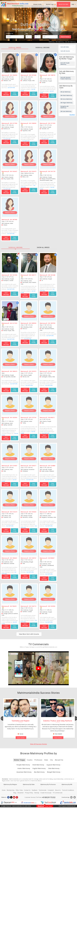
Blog (14, 793)
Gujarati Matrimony (53, 765)
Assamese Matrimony (24, 772)
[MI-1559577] (29, 453)
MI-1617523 (13, 323)
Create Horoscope (45, 793)
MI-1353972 (32, 371)
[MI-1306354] (10, 63)
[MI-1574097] (10, 453)
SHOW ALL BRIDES (14, 47)
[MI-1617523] (10, 311)
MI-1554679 (32, 171)
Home (3, 790)
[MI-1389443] (48, 499)
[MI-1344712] (29, 593)
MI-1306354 (13, 75)
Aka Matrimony (39, 772)
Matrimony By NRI (67, 785)
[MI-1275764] (29, 405)
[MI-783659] (10, 593)
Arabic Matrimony (24, 768)
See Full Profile (11, 87)
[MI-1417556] (10, 111)
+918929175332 (48, 797)
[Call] (17, 55)
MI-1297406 (32, 75)
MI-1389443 (51, 512)
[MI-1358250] (29, 111)
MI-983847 (51, 558)
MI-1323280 (51, 371)
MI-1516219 (13, 512)
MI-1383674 (13, 371)
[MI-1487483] (10, 207)
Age (27, 33)
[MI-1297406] (29, 63)
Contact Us (27, 790)
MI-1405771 (32, 275)
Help (74, 4)
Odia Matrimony (53, 768)
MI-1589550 (32, 323)
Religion (44, 33)
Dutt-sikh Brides (65, 47)
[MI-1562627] (10, 159)
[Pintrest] (17, 797)
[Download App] (71, 797)
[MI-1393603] (29, 499)
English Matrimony (39, 768)
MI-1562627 (13, 171)
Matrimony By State (28, 785)
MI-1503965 (51, 606)
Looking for (9, 33)
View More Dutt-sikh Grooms (29, 634)
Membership (10, 790)
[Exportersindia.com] (68, 802)
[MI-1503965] (48, 593)
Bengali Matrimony (53, 772)
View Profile (14, 93)
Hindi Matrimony (38, 765)
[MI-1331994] (10, 262)
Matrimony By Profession (48, 785)
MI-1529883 (51, 465)
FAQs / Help (19, 790)
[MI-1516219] (10, 499)
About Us (58, 790)
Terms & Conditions (68, 790)
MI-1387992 (51, 323)
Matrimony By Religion (10, 785)
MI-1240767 (32, 558)
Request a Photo (10, 116)
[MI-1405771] (29, 262)
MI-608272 (51, 417)
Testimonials (42, 790)
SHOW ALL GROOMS (42, 47)
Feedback (34, 790)
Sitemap (36, 793)
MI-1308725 (51, 75)
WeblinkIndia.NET (71, 806)
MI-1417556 (13, 123)
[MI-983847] (48, 545)
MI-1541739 (51, 171)
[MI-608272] (48, 405)
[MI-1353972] (29, 359)
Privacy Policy (29, 793)
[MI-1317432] (48, 111)
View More (72, 114)
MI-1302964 (13, 417)
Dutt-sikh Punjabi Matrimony (64, 63)
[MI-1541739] (48, 159)
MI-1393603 (32, 512)
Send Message (6, 93)
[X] (11, 797)
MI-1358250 (32, 123)
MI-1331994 (13, 275)
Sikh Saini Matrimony (65, 111)
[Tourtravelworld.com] (48, 802)
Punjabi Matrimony (23, 765)
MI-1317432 (51, 123)
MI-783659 (13, 606)
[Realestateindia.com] (28, 802)
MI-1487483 (13, 219)
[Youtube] (14, 797)
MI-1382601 (13, 558)
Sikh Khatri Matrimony (66, 95)
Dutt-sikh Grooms (65, 51)
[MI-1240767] (29, 545)
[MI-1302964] (10, 405)
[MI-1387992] (48, 311)
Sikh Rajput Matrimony (66, 102)
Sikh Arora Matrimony (66, 99)
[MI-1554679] (29, 159)
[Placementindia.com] (9, 802)
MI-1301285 (51, 275)
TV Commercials (57, 793)
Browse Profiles (38, 4)
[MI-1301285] (48, 262)
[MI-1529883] (48, 453)
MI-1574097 (13, 465)
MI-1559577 (32, 465)
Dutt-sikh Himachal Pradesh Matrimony (65, 78)
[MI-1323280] (48, 359)
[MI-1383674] (10, 359)
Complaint (51, 790)
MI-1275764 (32, 417)
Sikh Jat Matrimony (65, 92)
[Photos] (17, 254)
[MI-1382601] (10, 545)
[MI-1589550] (29, 311)
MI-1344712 (32, 606)
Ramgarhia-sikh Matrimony (64, 106)
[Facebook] (8, 797)
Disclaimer (20, 793)
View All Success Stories (38, 744)
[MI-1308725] (48, 63)
